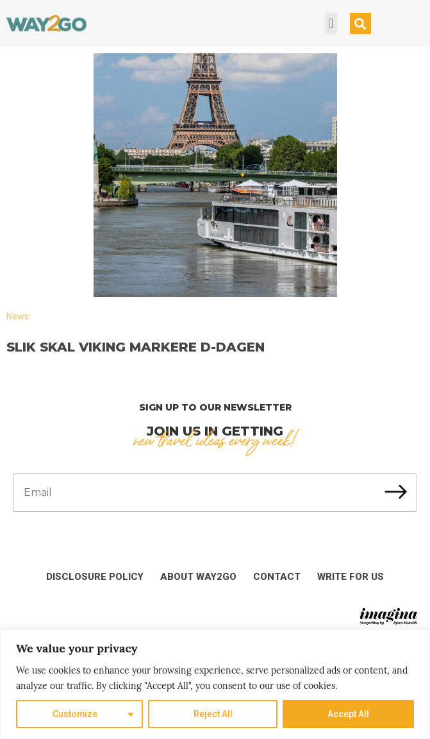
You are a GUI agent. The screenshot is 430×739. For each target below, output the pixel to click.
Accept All (348, 714)
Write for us (350, 576)
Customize (75, 714)
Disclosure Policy (95, 576)
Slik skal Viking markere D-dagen (135, 347)
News (17, 316)
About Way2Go (198, 576)
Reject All (213, 714)
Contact (277, 576)
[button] (331, 23)
